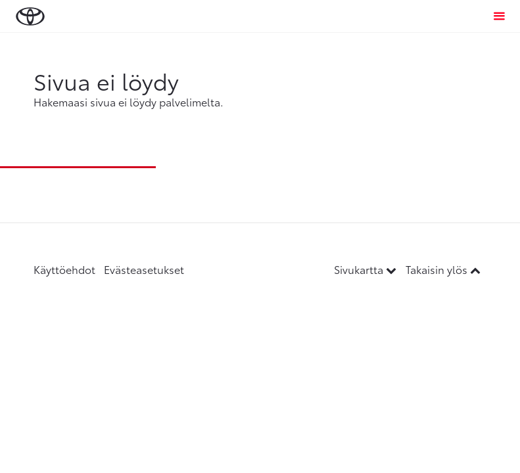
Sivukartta (366, 269)
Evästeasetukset (144, 269)
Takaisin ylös (443, 269)
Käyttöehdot (64, 269)
